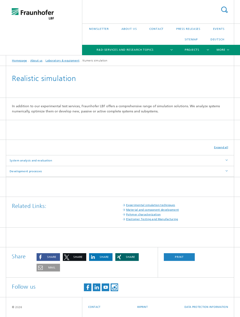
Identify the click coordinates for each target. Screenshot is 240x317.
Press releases (188, 29)
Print (179, 257)
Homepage (19, 60)
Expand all (221, 147)
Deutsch (217, 39)
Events (219, 29)
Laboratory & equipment (62, 60)
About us (129, 29)
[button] (48, 257)
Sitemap (191, 39)
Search (224, 10)
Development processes (26, 171)
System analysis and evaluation (31, 160)
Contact (156, 29)
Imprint (142, 307)
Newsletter (99, 29)
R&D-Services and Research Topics (125, 49)
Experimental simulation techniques (150, 205)
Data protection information (206, 307)
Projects (192, 49)
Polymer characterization (143, 214)
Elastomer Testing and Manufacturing (152, 219)
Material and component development (152, 209)
